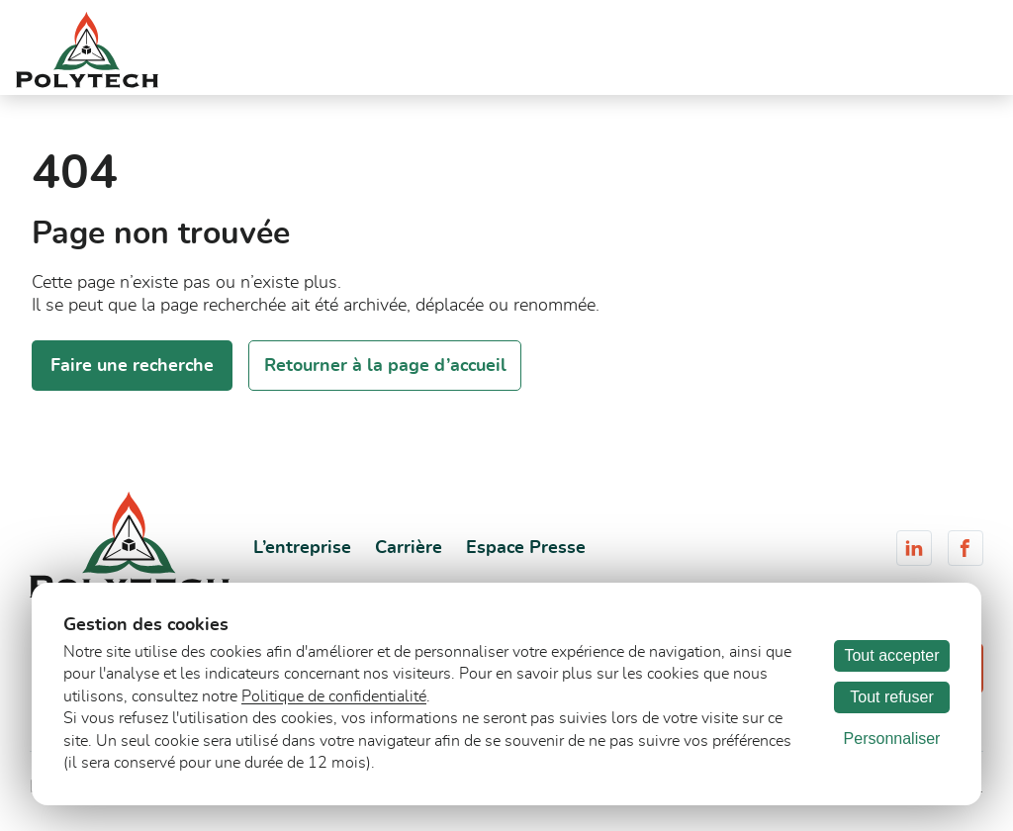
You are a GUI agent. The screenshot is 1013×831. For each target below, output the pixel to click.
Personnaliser (892, 738)
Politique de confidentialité (333, 696)
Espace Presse (526, 548)
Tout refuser (891, 697)
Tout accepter (891, 655)
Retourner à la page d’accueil (385, 366)
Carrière (408, 548)
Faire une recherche (132, 366)
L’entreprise (302, 548)
